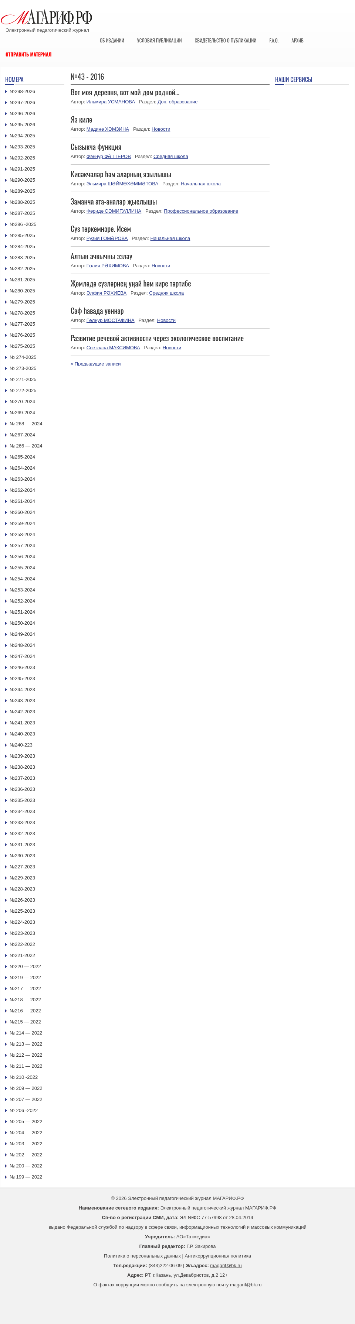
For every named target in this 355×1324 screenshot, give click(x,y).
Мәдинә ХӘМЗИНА (108, 129)
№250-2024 (22, 623)
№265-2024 (22, 457)
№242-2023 (22, 711)
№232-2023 (22, 833)
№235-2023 (22, 800)
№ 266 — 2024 (26, 446)
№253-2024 (22, 590)
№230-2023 (22, 855)
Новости (161, 129)
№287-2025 (22, 213)
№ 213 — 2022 (26, 1044)
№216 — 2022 (25, 1010)
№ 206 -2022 (24, 1110)
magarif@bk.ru (225, 1265)
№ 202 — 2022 (26, 1154)
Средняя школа (170, 156)
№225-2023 (22, 911)
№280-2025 (22, 291)
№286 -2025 (23, 224)
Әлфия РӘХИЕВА (106, 293)
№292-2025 (22, 158)
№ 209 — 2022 (26, 1088)
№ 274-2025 (23, 357)
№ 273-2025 (23, 368)
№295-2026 (22, 124)
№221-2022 (22, 955)
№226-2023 (22, 900)
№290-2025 (22, 180)
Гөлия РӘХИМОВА (108, 265)
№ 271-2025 (23, 379)
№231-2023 (22, 844)
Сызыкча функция (96, 146)
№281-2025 (22, 279)
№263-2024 (22, 479)
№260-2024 (22, 512)
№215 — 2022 (25, 1022)
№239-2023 (22, 756)
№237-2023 (22, 778)
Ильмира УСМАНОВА (111, 101)
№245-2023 (22, 678)
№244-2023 (22, 689)
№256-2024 (22, 556)
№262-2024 (22, 490)
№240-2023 (22, 734)
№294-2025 (22, 135)
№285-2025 (22, 235)
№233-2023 (22, 822)
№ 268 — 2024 (26, 423)
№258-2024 (22, 534)
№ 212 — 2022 (26, 1055)
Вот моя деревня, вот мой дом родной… (125, 91)
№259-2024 (22, 523)
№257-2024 (22, 545)
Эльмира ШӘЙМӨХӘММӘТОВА (122, 183)
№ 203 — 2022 (26, 1143)
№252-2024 (22, 601)
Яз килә (81, 119)
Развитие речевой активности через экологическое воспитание (157, 337)
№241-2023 (22, 723)
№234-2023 (22, 811)
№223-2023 (22, 933)
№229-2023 (22, 878)
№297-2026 (22, 102)
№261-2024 (22, 501)
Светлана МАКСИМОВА (113, 347)
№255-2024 (22, 567)
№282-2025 (22, 268)
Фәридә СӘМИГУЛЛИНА (114, 211)
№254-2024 (22, 579)
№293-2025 (22, 147)
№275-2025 (22, 346)
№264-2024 (22, 468)
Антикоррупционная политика (218, 1256)
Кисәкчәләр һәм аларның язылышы (121, 173)
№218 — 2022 (25, 999)
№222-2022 (22, 944)
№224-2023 (22, 922)
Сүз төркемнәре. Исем (101, 228)
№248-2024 (22, 645)
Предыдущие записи (96, 364)
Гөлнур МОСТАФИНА (111, 320)
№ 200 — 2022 (26, 1166)
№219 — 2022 (25, 977)
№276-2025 (22, 335)
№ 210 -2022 (24, 1077)
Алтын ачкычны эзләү (101, 255)
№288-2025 (22, 202)
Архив (297, 40)
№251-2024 (22, 612)
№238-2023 (22, 767)
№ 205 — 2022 (26, 1121)
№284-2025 (22, 246)
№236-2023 (22, 789)
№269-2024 (22, 412)
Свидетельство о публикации (225, 40)
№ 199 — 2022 (26, 1177)
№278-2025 (22, 313)
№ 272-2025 (23, 390)
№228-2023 (22, 889)
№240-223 (21, 745)
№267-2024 (22, 435)
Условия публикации (159, 40)
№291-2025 (22, 169)
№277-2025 (22, 324)
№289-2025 (22, 191)
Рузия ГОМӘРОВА (107, 238)
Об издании (112, 40)
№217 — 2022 (25, 988)
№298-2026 (22, 91)
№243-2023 (22, 700)
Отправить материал (29, 54)
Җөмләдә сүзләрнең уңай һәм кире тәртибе (131, 283)
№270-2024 (22, 401)
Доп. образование (177, 101)
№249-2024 (22, 634)
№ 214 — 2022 (26, 1033)
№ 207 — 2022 (26, 1099)
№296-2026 (22, 113)
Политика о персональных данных (142, 1256)
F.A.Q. (273, 40)
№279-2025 (22, 302)
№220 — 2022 (25, 966)
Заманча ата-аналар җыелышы (114, 201)
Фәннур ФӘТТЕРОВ (109, 156)
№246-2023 (22, 667)
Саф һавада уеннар (97, 310)
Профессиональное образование (201, 211)
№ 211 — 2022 (26, 1066)
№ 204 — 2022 (26, 1132)
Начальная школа (201, 183)
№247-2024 (22, 656)
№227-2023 (22, 866)
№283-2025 (22, 257)
